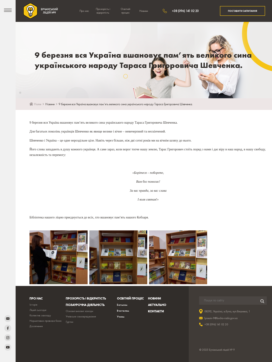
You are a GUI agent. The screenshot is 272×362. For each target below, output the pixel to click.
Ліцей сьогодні (37, 310)
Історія (33, 304)
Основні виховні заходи (79, 311)
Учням (120, 316)
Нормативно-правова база (45, 321)
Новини (143, 11)
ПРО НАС (35, 298)
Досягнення (36, 326)
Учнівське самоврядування (81, 316)
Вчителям (123, 311)
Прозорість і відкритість (103, 10)
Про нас (84, 11)
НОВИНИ (154, 298)
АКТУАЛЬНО (157, 305)
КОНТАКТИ (156, 311)
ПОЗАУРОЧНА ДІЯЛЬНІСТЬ (85, 305)
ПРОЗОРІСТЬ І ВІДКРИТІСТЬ (86, 298)
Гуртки (69, 322)
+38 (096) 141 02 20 (185, 11)
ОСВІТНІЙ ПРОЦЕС (130, 298)
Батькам (122, 305)
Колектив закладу (40, 315)
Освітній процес (125, 10)
